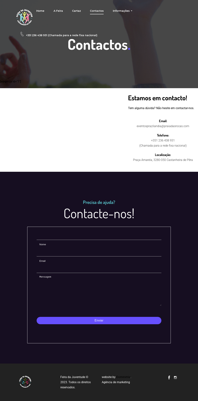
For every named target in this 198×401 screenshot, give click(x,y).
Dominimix (123, 377)
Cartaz (76, 10)
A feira (58, 10)
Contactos (97, 10)
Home (40, 10)
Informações (121, 10)
